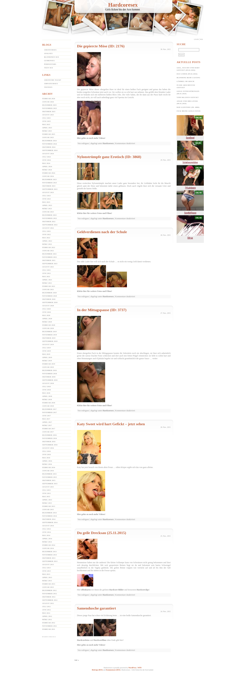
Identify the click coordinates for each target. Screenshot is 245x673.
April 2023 (47, 205)
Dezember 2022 (49, 215)
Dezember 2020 (49, 293)
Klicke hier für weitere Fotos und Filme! (94, 213)
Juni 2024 (46, 160)
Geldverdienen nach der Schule (102, 232)
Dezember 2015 (49, 474)
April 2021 (47, 280)
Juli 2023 (46, 196)
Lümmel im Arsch (185, 81)
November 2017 (49, 412)
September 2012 (50, 600)
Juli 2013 (46, 568)
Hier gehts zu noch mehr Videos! (91, 138)
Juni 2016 (46, 454)
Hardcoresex (123, 5)
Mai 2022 (46, 238)
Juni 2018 (46, 390)
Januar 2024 (48, 176)
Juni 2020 (46, 312)
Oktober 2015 (49, 480)
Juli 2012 (46, 606)
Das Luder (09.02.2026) (187, 74)
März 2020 (47, 322)
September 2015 (50, 483)
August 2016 (48, 448)
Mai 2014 (46, 535)
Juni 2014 (46, 532)
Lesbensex (49, 60)
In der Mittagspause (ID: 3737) (101, 310)
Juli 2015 (46, 490)
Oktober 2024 (49, 147)
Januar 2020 (48, 328)
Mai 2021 (46, 276)
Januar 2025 (48, 137)
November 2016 (49, 438)
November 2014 (49, 516)
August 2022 (48, 228)
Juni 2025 (46, 121)
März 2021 (47, 283)
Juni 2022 (46, 234)
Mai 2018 (46, 393)
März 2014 (47, 542)
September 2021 (50, 263)
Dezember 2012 (49, 590)
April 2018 (47, 396)
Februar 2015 (48, 506)
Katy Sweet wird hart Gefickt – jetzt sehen (111, 424)
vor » (77, 660)
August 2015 (48, 487)
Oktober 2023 (49, 186)
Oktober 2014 (49, 519)
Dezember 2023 (49, 179)
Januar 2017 (48, 432)
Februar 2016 (48, 467)
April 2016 (47, 461)
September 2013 (50, 561)
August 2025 (48, 115)
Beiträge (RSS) (97, 670)
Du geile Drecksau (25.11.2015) (101, 533)
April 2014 (47, 538)
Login (196, 39)
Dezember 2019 (49, 331)
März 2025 (47, 131)
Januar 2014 (48, 548)
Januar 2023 (48, 212)
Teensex (48, 87)
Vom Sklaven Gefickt (188, 97)
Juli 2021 (46, 270)
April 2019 (47, 357)
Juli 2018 (46, 386)
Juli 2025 (46, 118)
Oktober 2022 (49, 221)
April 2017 (47, 422)
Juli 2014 (46, 529)
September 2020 (50, 302)
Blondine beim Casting (188, 78)
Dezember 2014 (49, 513)
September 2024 (50, 150)
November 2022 (49, 218)
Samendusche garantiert (96, 608)
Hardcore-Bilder (116, 590)
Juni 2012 (46, 610)
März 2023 (47, 208)
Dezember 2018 (49, 370)
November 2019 (49, 335)
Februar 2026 (48, 98)
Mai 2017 (46, 419)
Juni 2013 (46, 571)
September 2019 (50, 341)
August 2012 (48, 603)
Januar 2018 (48, 406)
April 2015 (47, 500)
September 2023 (50, 189)
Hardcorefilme (100, 640)
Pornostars (50, 64)
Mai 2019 (46, 354)
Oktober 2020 (49, 299)
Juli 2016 (46, 451)
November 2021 (49, 257)
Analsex (48, 53)
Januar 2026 (48, 102)
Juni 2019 (46, 351)
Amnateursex (51, 83)
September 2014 (50, 522)
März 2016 (47, 464)
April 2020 (47, 318)
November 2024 (49, 144)
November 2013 (49, 555)
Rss (201, 39)
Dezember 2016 (49, 435)
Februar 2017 (48, 428)
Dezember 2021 (49, 254)
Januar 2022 (48, 251)
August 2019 (48, 344)
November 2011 (49, 626)
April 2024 (47, 166)
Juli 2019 (46, 348)
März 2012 (47, 619)
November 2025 (49, 108)
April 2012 (47, 616)
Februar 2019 (48, 364)
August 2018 (48, 383)
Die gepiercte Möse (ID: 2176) (101, 46)
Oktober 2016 (49, 441)
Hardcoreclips (143, 590)
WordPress (132, 668)
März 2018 (47, 399)
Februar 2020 (48, 325)
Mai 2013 (46, 574)
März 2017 (47, 425)
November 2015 (49, 477)
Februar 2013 (48, 584)
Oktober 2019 (49, 338)
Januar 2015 (48, 509)
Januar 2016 (48, 471)
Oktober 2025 (49, 111)
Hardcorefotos (83, 640)
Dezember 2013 (49, 551)
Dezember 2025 (49, 105)
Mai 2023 (46, 202)
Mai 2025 (46, 124)
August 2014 (48, 526)
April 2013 (47, 577)
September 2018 (50, 380)
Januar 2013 (48, 587)
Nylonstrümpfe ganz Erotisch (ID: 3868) (109, 157)
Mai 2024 (46, 163)
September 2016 (50, 445)
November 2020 (49, 296)
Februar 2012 (48, 623)
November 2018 (49, 373)
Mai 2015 (46, 496)
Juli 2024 (46, 157)
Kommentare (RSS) (113, 670)
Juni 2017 (46, 416)
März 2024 (47, 170)
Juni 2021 (46, 273)
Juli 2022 (46, 231)
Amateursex (50, 50)
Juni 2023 (46, 199)
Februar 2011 (48, 629)
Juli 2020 (46, 309)
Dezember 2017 (49, 409)
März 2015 (47, 503)
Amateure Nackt (52, 80)
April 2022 (47, 241)
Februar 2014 (48, 545)
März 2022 (47, 244)
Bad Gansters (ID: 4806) (188, 107)
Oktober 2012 (49, 597)
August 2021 (48, 267)
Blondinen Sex (51, 57)
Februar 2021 (48, 286)
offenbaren (86, 590)
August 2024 (48, 153)
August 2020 (48, 306)
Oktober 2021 (49, 260)
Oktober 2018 (49, 377)
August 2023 (48, 192)
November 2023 (49, 183)
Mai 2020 (46, 315)
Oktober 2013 (49, 558)
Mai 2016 (46, 458)
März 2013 (47, 581)
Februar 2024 (48, 173)
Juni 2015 (46, 493)
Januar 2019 (48, 367)
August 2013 (48, 564)
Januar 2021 (48, 289)
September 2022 (50, 225)
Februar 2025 (48, 134)
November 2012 (49, 593)
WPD (139, 668)
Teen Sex (48, 68)
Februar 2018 (48, 403)
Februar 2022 (48, 247)
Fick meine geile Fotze (189, 111)
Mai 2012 (46, 613)
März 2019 (47, 361)
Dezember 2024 (49, 141)
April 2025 (47, 128)
